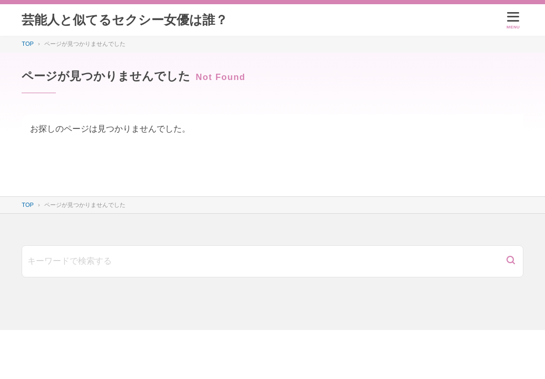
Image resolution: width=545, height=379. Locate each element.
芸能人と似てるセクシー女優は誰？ (125, 20)
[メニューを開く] (513, 20)
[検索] (511, 261)
